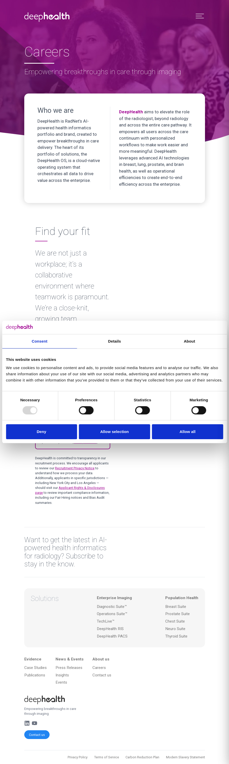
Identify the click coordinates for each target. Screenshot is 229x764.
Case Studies (35, 667)
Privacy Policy (78, 757)
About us (100, 659)
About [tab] (189, 341)
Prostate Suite (177, 614)
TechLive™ (106, 621)
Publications (34, 675)
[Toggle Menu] (200, 16)
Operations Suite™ (112, 614)
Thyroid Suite (176, 636)
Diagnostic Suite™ (112, 606)
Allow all (187, 431)
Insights (62, 675)
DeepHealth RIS (110, 628)
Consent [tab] (40, 341)
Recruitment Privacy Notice (74, 468)
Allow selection (114, 431)
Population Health (181, 598)
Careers (99, 667)
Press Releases (69, 667)
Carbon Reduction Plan (142, 757)
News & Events (70, 659)
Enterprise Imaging (114, 598)
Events (61, 682)
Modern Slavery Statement (185, 757)
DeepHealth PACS (112, 636)
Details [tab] (114, 341)
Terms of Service (106, 757)
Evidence (32, 659)
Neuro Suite (175, 628)
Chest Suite (175, 621)
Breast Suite (175, 606)
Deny (41, 431)
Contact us (37, 735)
